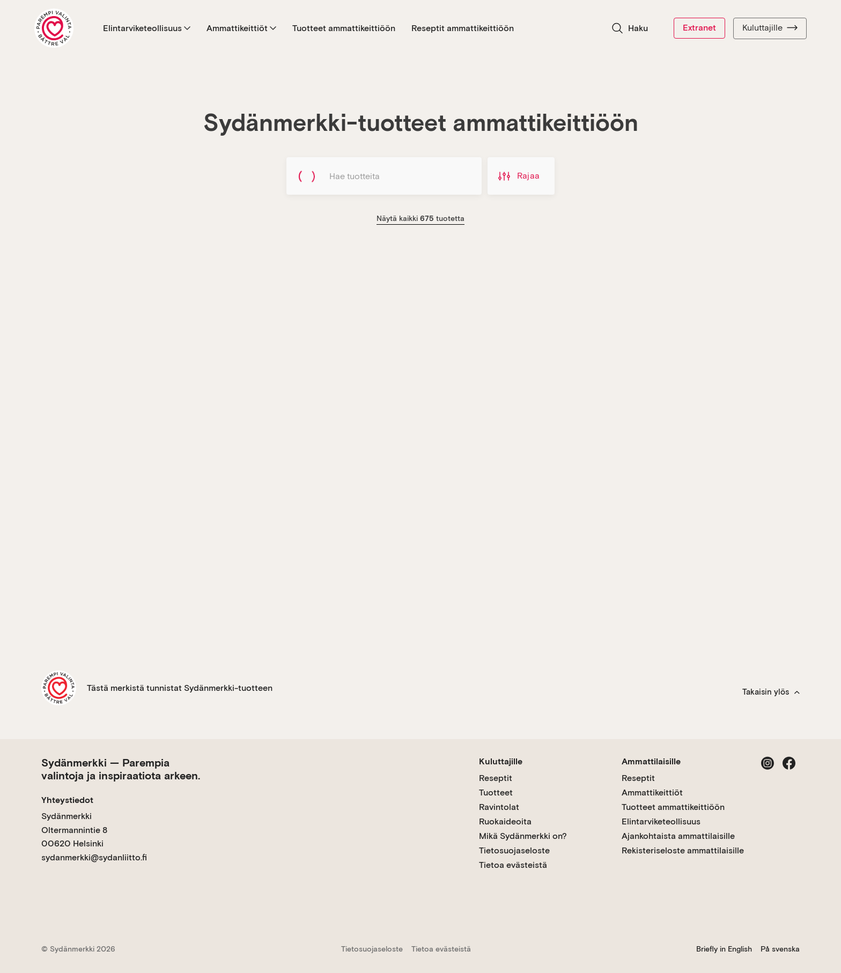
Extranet (699, 28)
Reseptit (495, 778)
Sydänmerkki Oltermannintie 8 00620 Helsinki (74, 830)
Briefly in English (724, 949)
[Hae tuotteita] (384, 176)
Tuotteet (496, 792)
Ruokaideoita (505, 821)
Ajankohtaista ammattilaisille (678, 836)
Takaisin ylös (771, 692)
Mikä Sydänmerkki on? (523, 836)
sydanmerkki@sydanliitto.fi (94, 857)
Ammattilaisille (651, 761)
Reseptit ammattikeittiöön (462, 28)
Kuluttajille (770, 27)
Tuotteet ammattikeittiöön (343, 28)
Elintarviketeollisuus (146, 28)
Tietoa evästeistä (513, 865)
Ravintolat (499, 807)
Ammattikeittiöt (241, 28)
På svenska (780, 949)
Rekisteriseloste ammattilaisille (683, 850)
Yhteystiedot (67, 800)
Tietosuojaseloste (514, 850)
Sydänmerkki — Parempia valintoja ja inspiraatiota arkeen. (120, 769)
